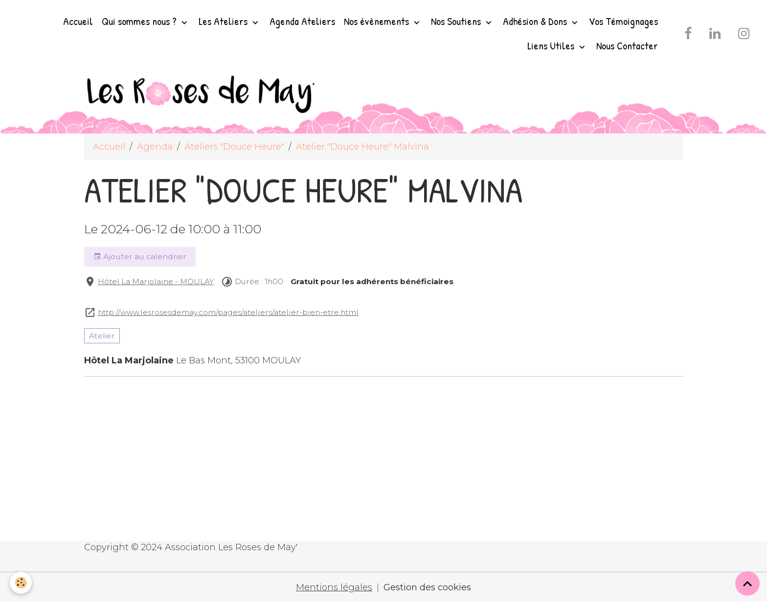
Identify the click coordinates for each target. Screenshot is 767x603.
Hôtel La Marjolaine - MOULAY (156, 281)
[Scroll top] (747, 583)
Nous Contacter (627, 45)
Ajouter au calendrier (139, 257)
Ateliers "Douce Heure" (234, 146)
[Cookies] (21, 583)
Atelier (102, 335)
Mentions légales (334, 587)
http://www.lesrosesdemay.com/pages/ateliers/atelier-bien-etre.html (228, 312)
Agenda (155, 146)
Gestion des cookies (427, 587)
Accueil (78, 21)
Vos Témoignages (623, 21)
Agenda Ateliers (302, 21)
